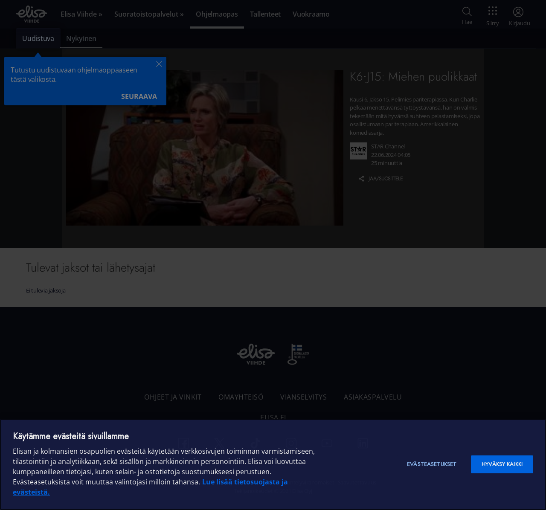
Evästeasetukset (431, 464)
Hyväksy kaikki (502, 464)
